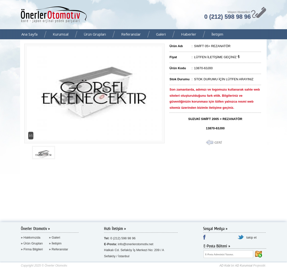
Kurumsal (60, 34)
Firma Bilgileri (33, 249)
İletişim (217, 34)
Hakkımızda (32, 237)
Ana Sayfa (29, 34)
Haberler (188, 34)
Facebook (282, 34)
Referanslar (131, 34)
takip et (251, 237)
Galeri (161, 34)
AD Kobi (224, 265)
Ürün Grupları (95, 34)
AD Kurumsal (243, 265)
